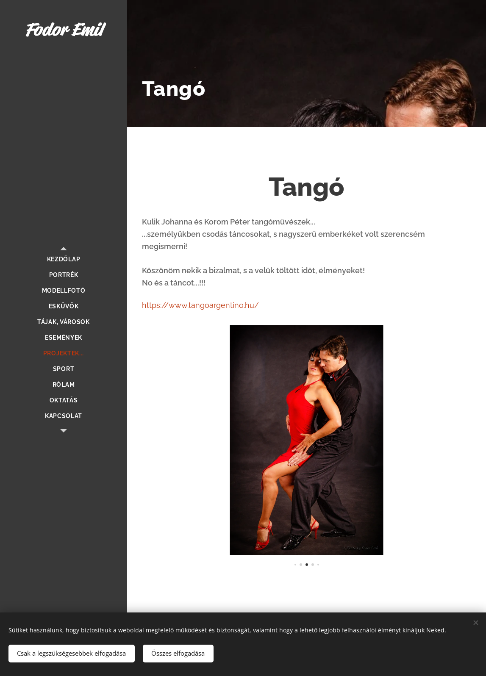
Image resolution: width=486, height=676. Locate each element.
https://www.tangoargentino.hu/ (200, 305)
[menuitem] (64, 259)
